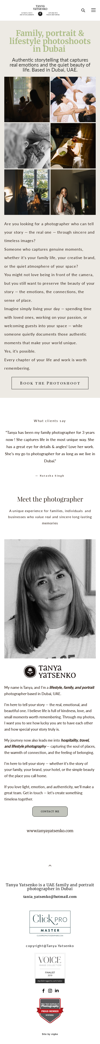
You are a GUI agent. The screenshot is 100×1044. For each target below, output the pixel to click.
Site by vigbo (50, 1034)
